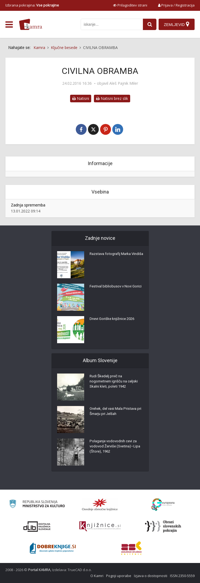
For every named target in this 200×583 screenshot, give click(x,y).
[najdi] (149, 24)
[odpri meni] (9, 24)
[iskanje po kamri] (111, 24)
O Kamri (96, 575)
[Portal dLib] (37, 526)
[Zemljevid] (176, 24)
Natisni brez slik (112, 98)
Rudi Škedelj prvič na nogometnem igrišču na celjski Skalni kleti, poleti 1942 (115, 383)
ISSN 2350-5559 (182, 575)
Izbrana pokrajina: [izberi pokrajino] (32, 5)
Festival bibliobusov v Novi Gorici (111, 290)
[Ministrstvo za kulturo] (37, 504)
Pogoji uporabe (118, 575)
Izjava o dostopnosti (150, 575)
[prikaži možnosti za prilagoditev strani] (130, 5)
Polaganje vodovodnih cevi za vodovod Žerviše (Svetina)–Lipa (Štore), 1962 (115, 448)
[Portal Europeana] (163, 505)
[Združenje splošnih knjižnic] (131, 548)
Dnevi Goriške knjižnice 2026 (113, 320)
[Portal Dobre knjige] (53, 548)
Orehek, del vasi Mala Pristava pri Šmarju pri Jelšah (115, 413)
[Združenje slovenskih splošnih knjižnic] (100, 526)
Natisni (80, 98)
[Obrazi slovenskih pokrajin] (163, 526)
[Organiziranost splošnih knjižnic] (100, 504)
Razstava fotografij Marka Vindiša (112, 258)
